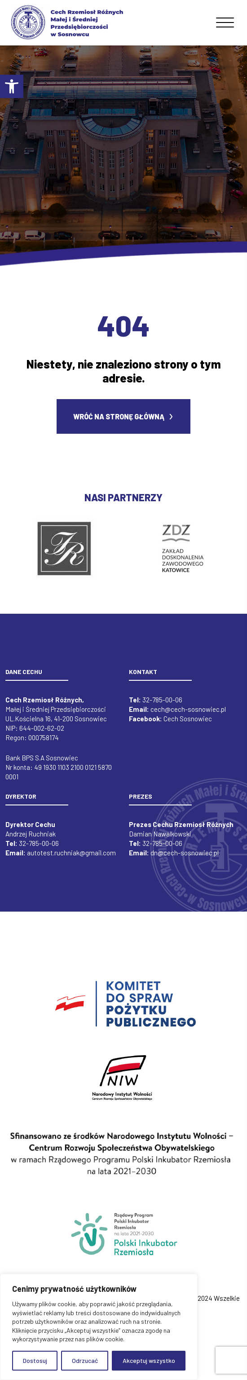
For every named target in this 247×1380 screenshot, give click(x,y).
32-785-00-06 (162, 705)
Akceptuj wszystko (149, 1360)
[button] (11, 86)
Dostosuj (35, 1360)
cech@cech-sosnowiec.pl (188, 715)
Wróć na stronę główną (118, 422)
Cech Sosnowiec (187, 724)
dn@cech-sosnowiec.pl (184, 858)
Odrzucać (85, 1360)
